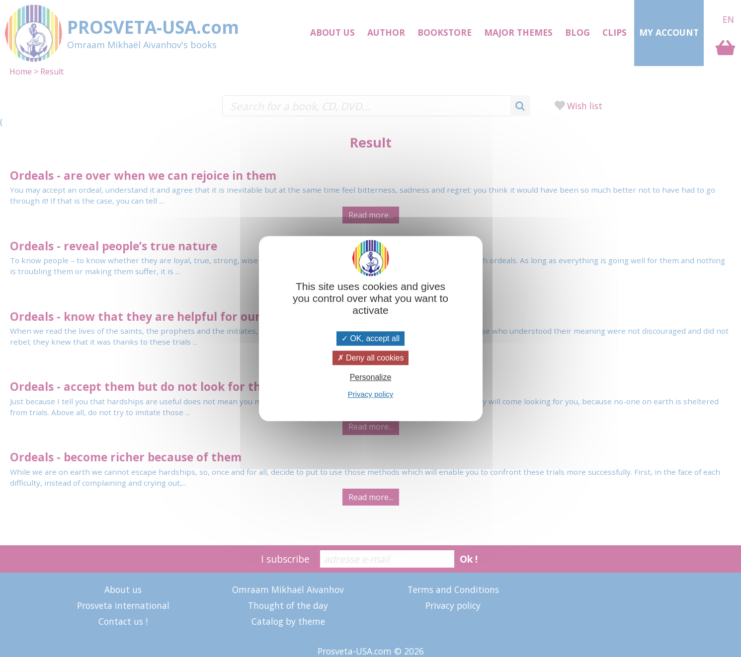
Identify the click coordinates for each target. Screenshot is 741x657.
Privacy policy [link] (371, 394)
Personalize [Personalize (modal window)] (371, 377)
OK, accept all (370, 338)
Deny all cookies (370, 358)
